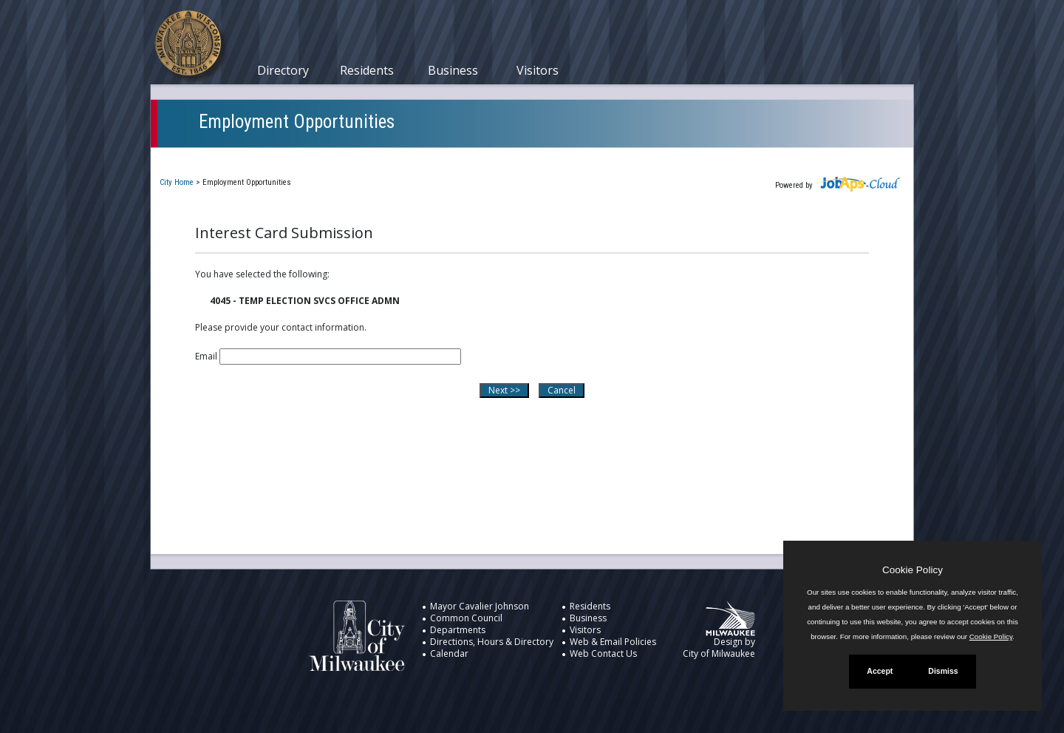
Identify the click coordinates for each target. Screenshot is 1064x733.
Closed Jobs (413, 158)
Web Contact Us (603, 653)
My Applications (320, 158)
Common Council (466, 618)
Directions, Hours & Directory (491, 641)
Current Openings (213, 158)
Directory (283, 70)
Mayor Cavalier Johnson (479, 606)
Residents (367, 70)
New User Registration (635, 158)
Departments (457, 630)
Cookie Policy (912, 569)
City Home (177, 182)
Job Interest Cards (511, 158)
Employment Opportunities (297, 121)
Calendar (449, 653)
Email (206, 356)
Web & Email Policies (613, 641)
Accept (880, 670)
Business (453, 70)
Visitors (537, 70)
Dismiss (943, 670)
